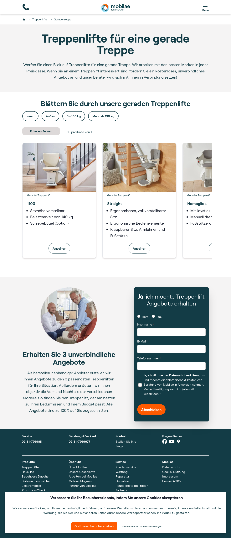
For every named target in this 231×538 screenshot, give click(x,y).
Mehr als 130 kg (103, 116)
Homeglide (197, 203)
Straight (114, 203)
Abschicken (151, 409)
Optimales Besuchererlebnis (94, 526)
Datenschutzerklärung (185, 375)
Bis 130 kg (74, 116)
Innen (30, 116)
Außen (50, 116)
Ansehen (59, 248)
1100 (31, 203)
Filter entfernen (41, 131)
